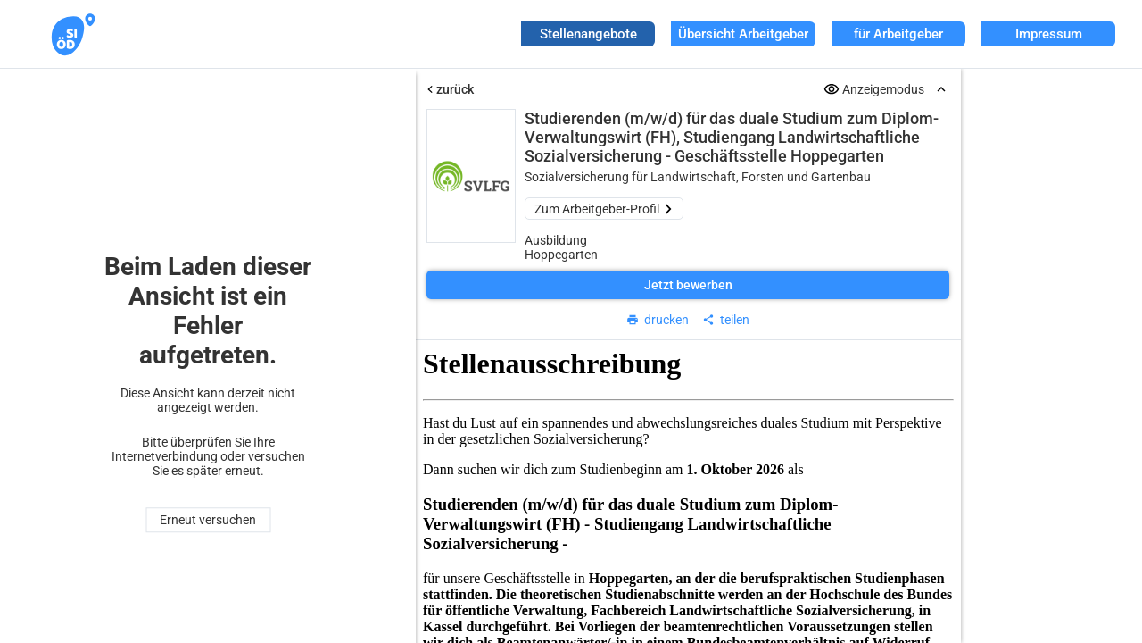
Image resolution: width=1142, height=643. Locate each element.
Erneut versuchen (208, 520)
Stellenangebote (588, 34)
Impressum (1048, 34)
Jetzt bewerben (688, 285)
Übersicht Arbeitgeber (743, 34)
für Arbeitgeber (898, 34)
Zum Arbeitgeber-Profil (604, 209)
